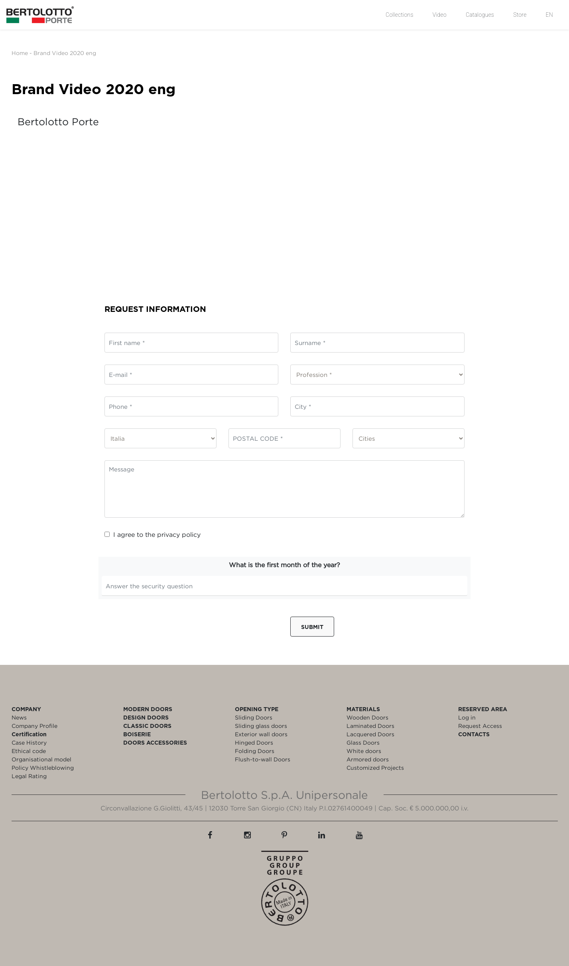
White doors (364, 751)
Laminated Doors (370, 726)
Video (440, 15)
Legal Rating (29, 776)
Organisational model (41, 759)
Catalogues (480, 15)
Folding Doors (254, 751)
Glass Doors (363, 742)
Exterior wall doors (261, 734)
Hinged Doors (254, 742)
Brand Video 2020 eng (64, 53)
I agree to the (152, 534)
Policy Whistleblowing (43, 768)
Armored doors (368, 759)
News (19, 717)
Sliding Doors (253, 717)
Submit (312, 627)
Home (20, 53)
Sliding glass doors (261, 726)
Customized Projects (375, 768)
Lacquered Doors (370, 734)
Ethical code (29, 751)
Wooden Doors (367, 717)
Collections (399, 15)
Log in (467, 717)
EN (549, 15)
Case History (29, 742)
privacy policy (179, 534)
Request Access (480, 726)
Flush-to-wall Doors (262, 759)
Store (519, 15)
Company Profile (34, 726)
